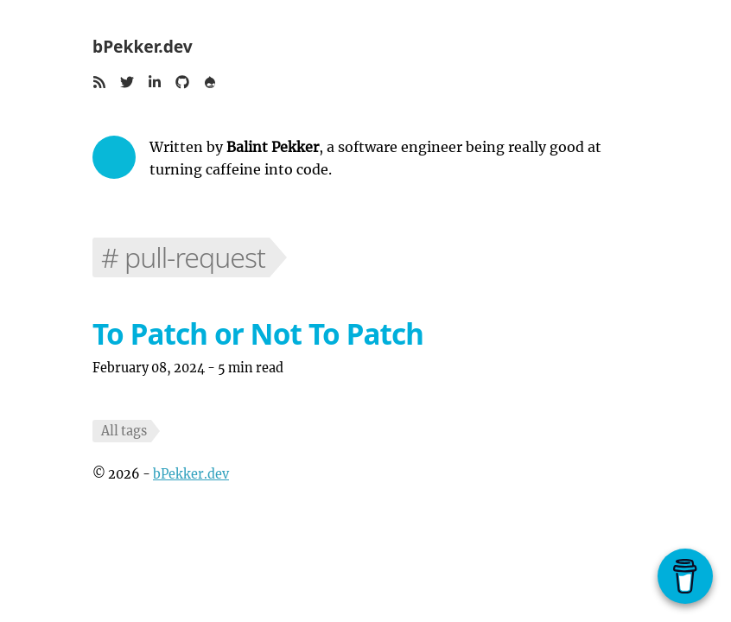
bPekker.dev (142, 46)
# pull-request (183, 257)
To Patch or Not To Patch (257, 333)
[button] (99, 83)
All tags (124, 431)
